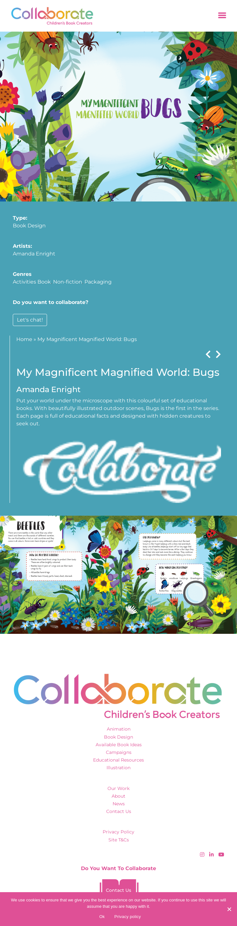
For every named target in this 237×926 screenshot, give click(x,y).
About (118, 796)
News (119, 804)
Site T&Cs (118, 840)
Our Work (118, 788)
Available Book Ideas (119, 745)
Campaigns (118, 752)
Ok (102, 916)
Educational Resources (118, 760)
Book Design (29, 226)
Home (24, 339)
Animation (118, 729)
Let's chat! (30, 320)
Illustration (118, 767)
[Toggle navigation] (222, 15)
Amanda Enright (34, 254)
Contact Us (118, 811)
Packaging (98, 282)
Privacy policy (128, 916)
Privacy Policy (118, 832)
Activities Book (32, 282)
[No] (229, 909)
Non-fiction (67, 282)
